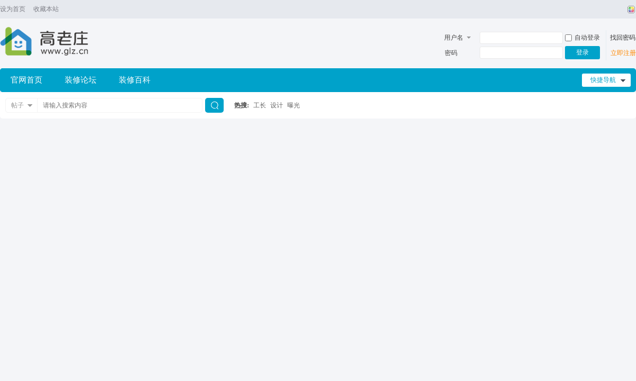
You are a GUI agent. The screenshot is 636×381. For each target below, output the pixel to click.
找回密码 (622, 37)
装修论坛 (80, 80)
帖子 (17, 105)
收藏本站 (46, 9)
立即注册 (623, 53)
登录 (582, 52)
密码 (451, 53)
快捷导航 (603, 80)
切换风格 (630, 9)
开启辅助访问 (621, 9)
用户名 (453, 37)
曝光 (293, 105)
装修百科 (135, 80)
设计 (276, 105)
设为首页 (12, 9)
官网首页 (26, 80)
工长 (259, 105)
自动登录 (582, 37)
